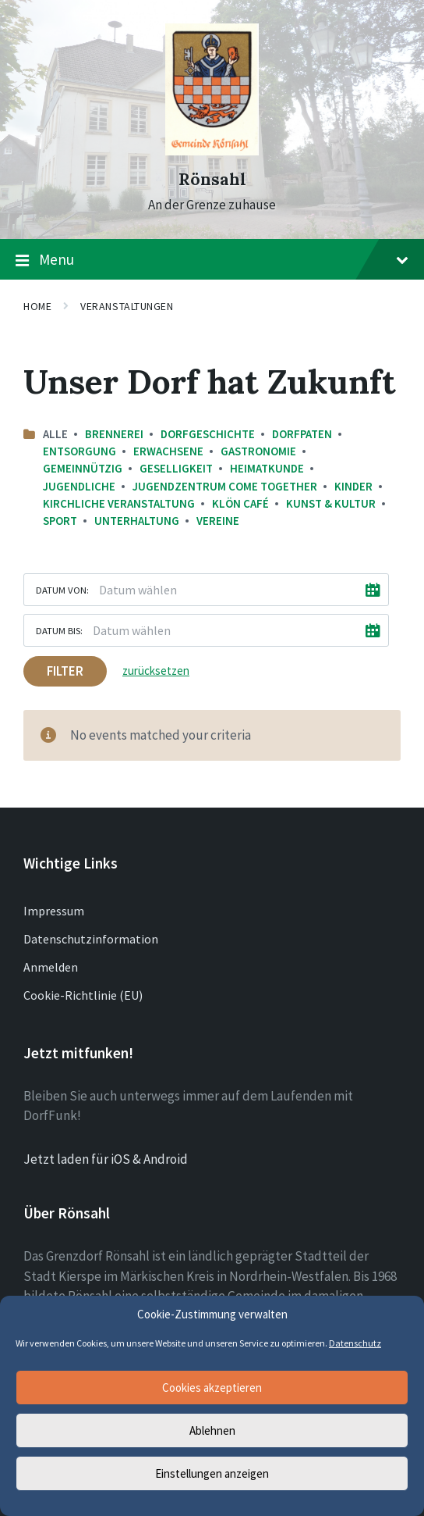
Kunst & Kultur (331, 503)
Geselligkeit (176, 468)
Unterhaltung (136, 520)
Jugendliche (79, 486)
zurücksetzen (155, 670)
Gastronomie (258, 451)
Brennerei (114, 433)
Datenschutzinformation (90, 939)
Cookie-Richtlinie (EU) (83, 995)
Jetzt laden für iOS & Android (105, 1159)
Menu (212, 260)
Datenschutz (355, 1343)
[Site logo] (212, 150)
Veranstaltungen (126, 306)
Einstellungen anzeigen (212, 1473)
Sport (60, 520)
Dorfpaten (302, 433)
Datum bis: (59, 630)
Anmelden (50, 967)
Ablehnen (212, 1430)
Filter (65, 671)
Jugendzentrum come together (224, 486)
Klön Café (240, 503)
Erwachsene (168, 451)
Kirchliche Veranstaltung (119, 503)
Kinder (353, 486)
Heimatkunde (267, 468)
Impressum (53, 911)
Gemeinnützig (82, 468)
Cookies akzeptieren (212, 1387)
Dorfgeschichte (208, 433)
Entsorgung (79, 451)
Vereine (217, 520)
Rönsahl (212, 179)
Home (37, 306)
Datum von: (62, 589)
